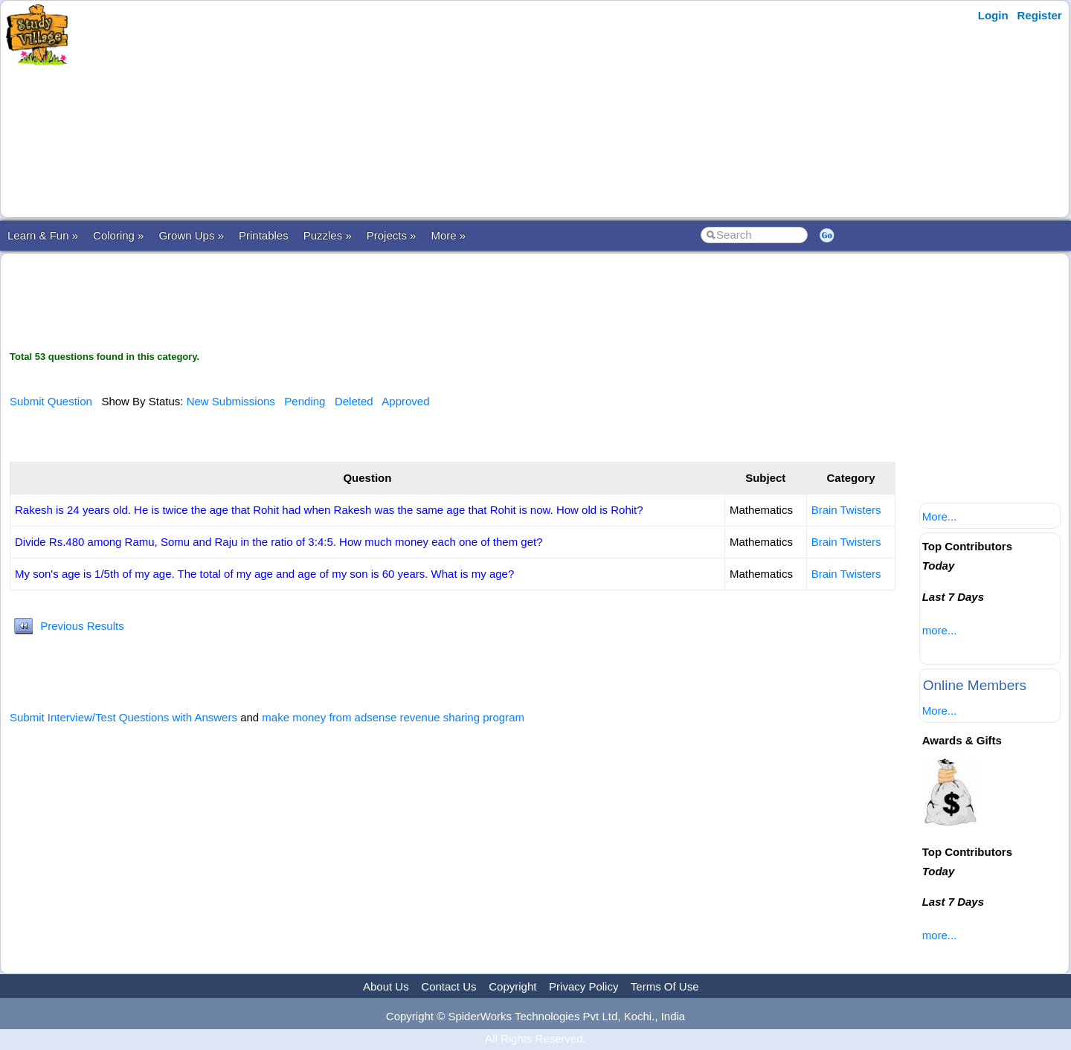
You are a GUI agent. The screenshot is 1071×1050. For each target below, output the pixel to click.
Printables (264, 235)
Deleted (354, 401)
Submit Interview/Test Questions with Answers (123, 717)
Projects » (391, 235)
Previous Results (82, 625)
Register (1039, 15)
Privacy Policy (583, 986)
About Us (386, 986)
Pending (304, 401)
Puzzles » (327, 235)
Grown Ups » (191, 235)
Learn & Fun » (42, 235)
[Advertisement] (366, 109)
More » (448, 235)
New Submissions (231, 401)
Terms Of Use (665, 986)
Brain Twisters (846, 509)
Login (993, 15)
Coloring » (118, 235)
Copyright (512, 986)
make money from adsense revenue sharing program (393, 717)
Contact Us (448, 986)
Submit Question (51, 401)
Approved (405, 401)
